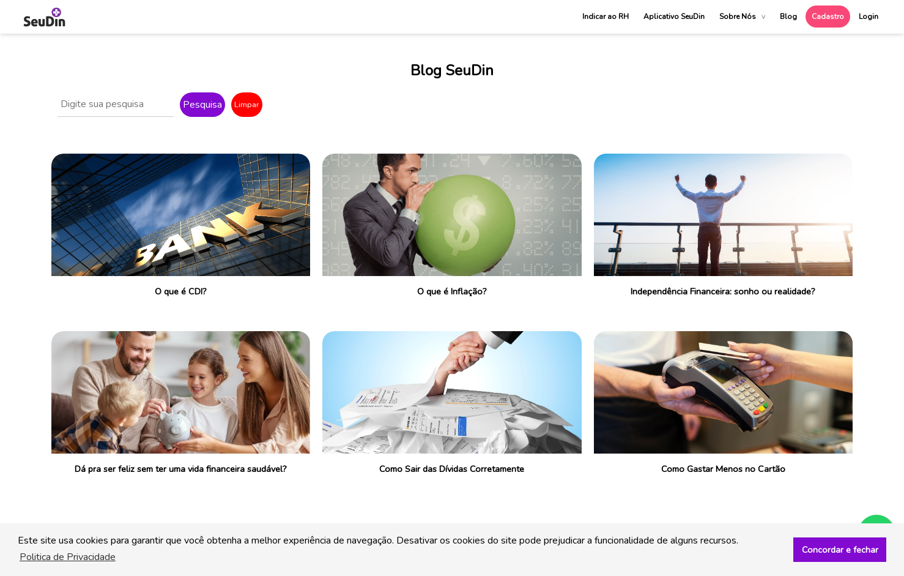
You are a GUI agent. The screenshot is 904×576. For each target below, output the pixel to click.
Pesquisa (202, 104)
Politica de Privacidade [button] (68, 557)
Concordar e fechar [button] (840, 550)
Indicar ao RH (605, 16)
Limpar (246, 104)
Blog (788, 16)
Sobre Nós (742, 16)
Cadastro (828, 16)
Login (868, 16)
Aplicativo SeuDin (674, 16)
